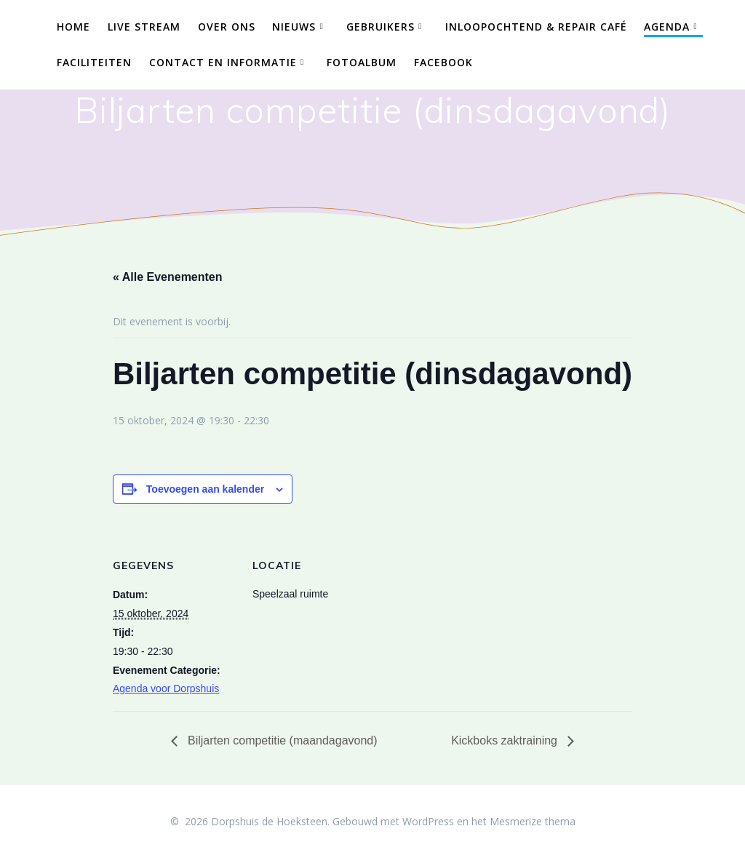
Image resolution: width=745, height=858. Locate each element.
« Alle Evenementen (168, 277)
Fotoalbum (362, 62)
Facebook (443, 62)
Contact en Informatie (223, 62)
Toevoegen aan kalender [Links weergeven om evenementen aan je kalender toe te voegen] (205, 489)
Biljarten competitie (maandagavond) (281, 740)
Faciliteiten (94, 62)
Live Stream (144, 26)
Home (73, 26)
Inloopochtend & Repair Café (536, 26)
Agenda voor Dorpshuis (166, 688)
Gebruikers (380, 26)
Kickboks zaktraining (505, 740)
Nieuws (294, 26)
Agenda (667, 26)
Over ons (226, 26)
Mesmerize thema (532, 821)
